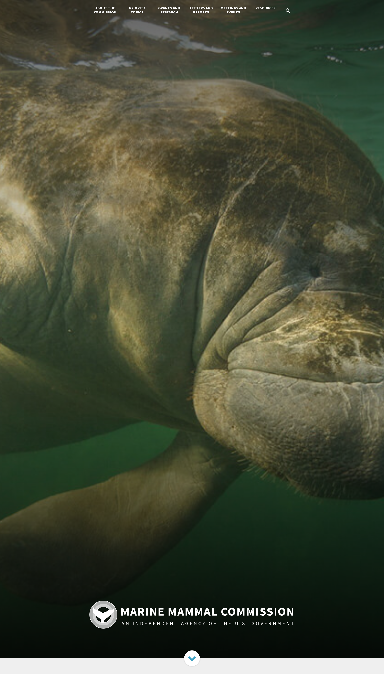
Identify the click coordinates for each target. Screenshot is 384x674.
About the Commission (105, 10)
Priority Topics (137, 10)
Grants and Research (169, 10)
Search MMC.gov (288, 10)
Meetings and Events (233, 10)
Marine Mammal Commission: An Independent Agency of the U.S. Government (192, 614)
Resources (265, 8)
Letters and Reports (201, 10)
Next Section (192, 658)
